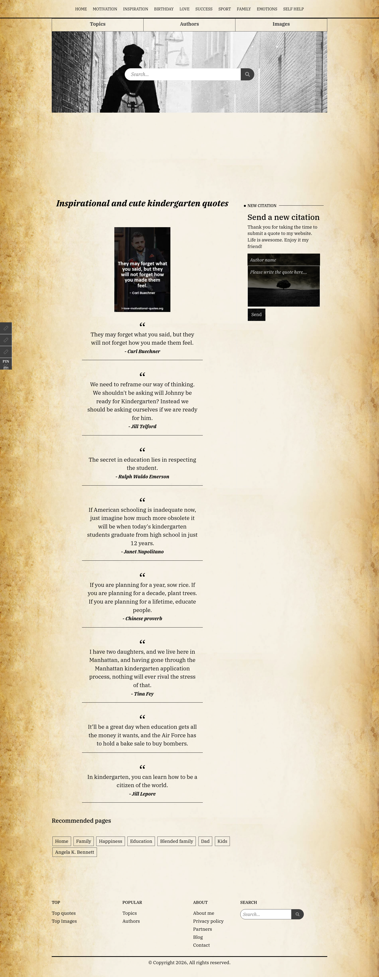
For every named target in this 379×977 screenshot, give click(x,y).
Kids (222, 841)
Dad (205, 841)
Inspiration (135, 9)
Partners (202, 929)
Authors (131, 921)
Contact (201, 945)
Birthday (164, 9)
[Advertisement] (189, 149)
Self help (293, 9)
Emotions (267, 9)
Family (244, 9)
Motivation (105, 9)
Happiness (110, 841)
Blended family (176, 841)
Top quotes (64, 913)
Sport (225, 9)
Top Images (64, 921)
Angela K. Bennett (74, 852)
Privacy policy (208, 921)
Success (204, 9)
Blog (198, 937)
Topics (130, 913)
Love (185, 9)
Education (141, 841)
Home (81, 9)
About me (203, 913)
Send (256, 314)
